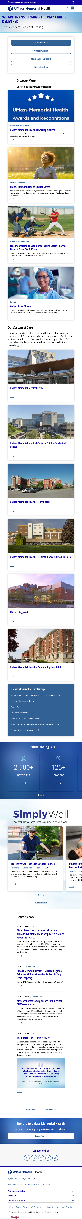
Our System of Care (16, 1200)
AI (33, 926)
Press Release (30, 967)
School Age (27, 868)
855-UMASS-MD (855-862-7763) (23, 2)
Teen (38, 868)
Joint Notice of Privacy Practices (60, 1207)
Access (41, 50)
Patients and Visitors (17, 1191)
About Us (12, 1195)
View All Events (50, 1109)
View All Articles (41, 903)
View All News (31, 1109)
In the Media (37, 997)
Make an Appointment (41, 58)
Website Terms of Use (18, 1207)
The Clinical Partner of (30, 1184)
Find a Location (41, 67)
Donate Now (45, 1137)
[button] (73, 1191)
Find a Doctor (46, 43)
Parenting (15, 868)
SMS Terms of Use (37, 1207)
